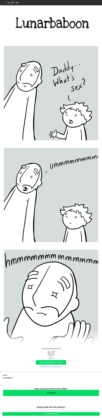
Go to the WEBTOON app (51, 414)
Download (51, 393)
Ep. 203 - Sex (13, 3)
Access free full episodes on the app (51, 362)
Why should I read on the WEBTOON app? (51, 366)
